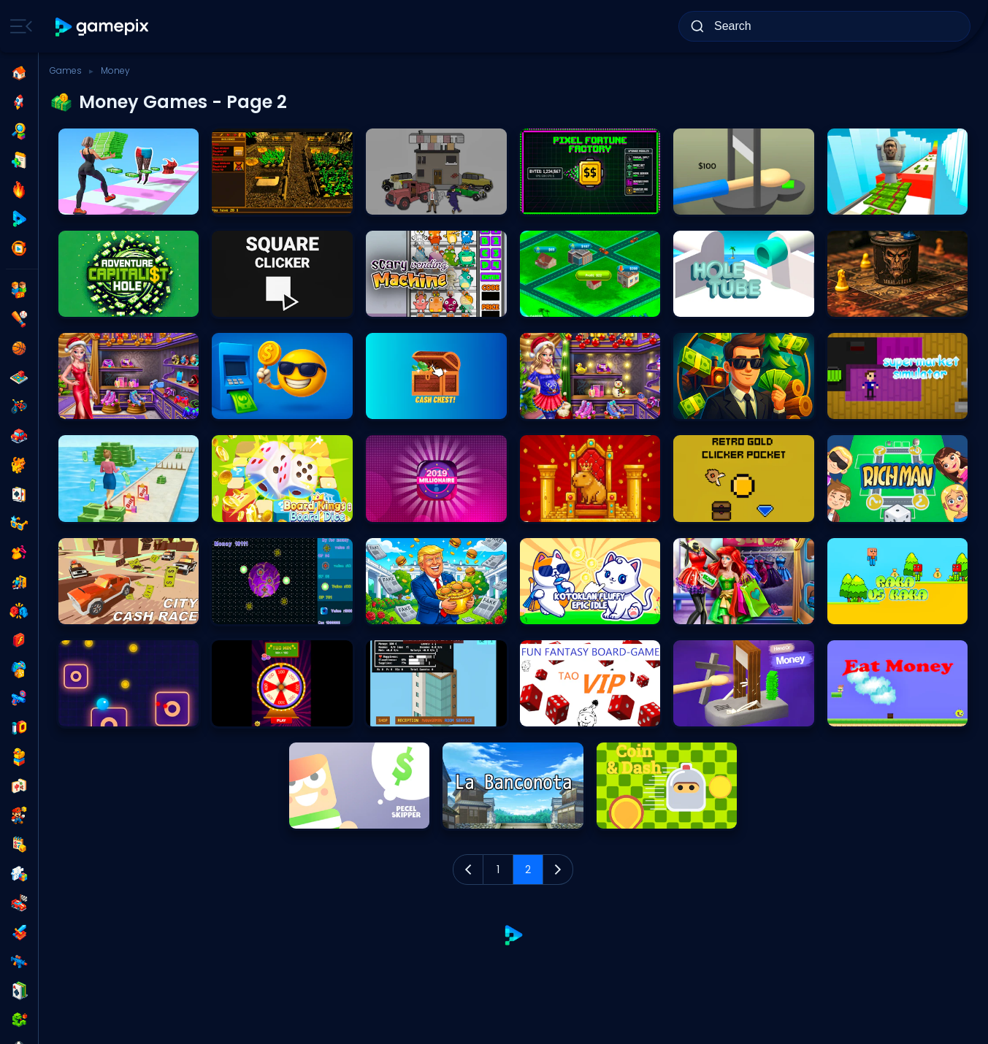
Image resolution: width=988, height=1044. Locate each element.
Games (66, 70)
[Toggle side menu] (18, 26)
